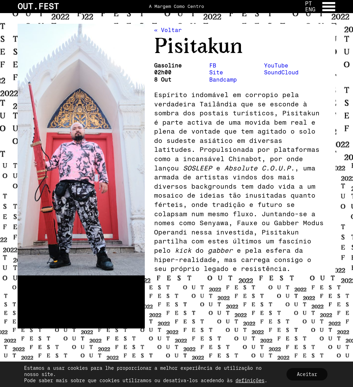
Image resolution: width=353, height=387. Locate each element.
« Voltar (168, 30)
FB (212, 65)
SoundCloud (281, 72)
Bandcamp (223, 79)
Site (216, 72)
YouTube (276, 65)
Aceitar (307, 374)
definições (249, 380)
